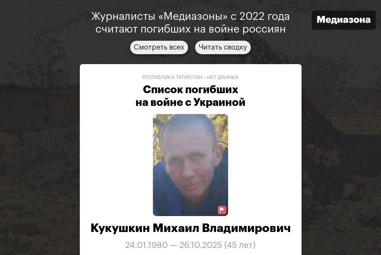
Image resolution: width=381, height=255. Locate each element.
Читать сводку (223, 47)
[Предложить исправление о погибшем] (222, 210)
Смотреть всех (159, 47)
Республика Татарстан (172, 77)
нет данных (223, 77)
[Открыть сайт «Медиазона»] (344, 21)
